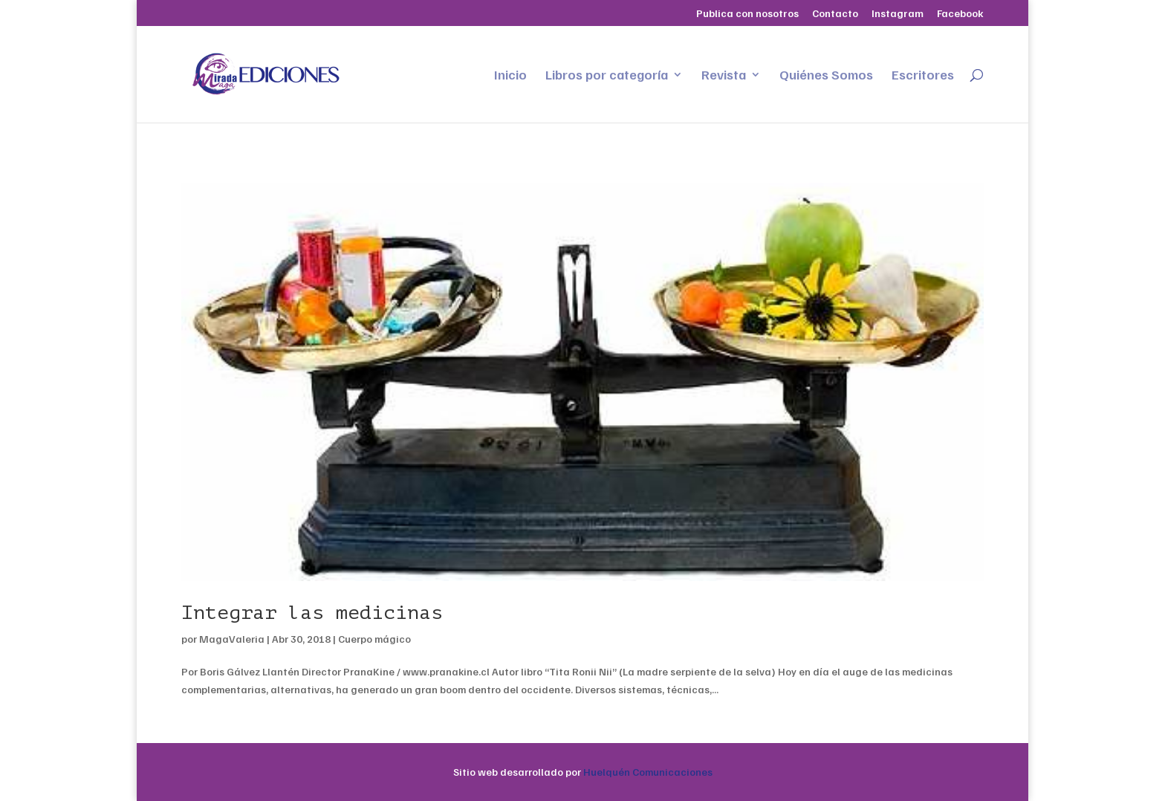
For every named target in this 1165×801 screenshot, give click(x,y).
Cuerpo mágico (374, 638)
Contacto (835, 13)
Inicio (510, 75)
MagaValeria (232, 638)
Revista (723, 75)
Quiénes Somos (826, 75)
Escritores (923, 75)
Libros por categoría (606, 75)
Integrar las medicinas (312, 612)
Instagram (898, 13)
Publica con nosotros (747, 13)
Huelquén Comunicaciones (648, 771)
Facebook (960, 13)
